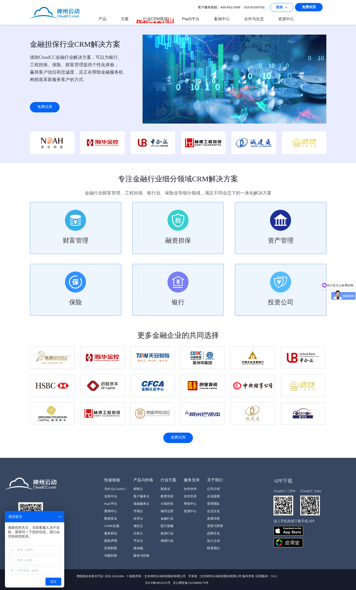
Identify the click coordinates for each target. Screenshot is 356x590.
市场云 (138, 511)
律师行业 (167, 541)
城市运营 (167, 511)
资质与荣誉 (215, 526)
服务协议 (110, 533)
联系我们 (213, 548)
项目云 (138, 526)
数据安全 (110, 518)
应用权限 (110, 548)
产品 (102, 19)
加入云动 (213, 541)
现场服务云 (141, 504)
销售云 (138, 489)
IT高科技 (167, 504)
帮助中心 (190, 504)
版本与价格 (141, 555)
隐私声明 (110, 541)
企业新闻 (213, 496)
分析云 (138, 533)
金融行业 (167, 518)
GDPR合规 (111, 526)
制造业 (165, 489)
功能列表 (110, 555)
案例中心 (222, 19)
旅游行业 (167, 533)
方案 (125, 19)
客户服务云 (141, 496)
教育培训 (167, 496)
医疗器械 (167, 526)
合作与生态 (254, 19)
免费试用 (309, 7)
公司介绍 (213, 489)
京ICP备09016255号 (157, 583)
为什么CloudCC (115, 489)
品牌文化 (213, 533)
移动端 (138, 548)
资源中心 (286, 19)
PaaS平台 (191, 19)
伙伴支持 (190, 496)
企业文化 (213, 511)
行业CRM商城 (155, 19)
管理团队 (213, 504)
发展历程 (213, 518)
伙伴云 (138, 518)
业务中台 (110, 496)
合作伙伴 (190, 489)
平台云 (138, 541)
